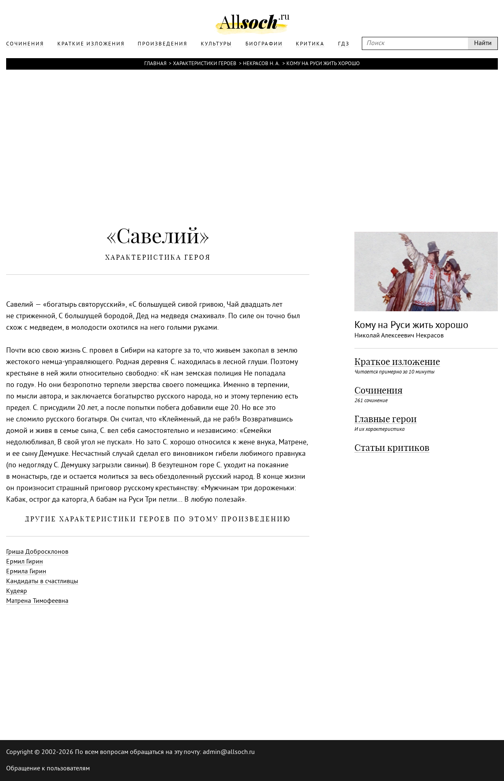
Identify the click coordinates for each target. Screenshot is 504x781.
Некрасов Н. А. (261, 64)
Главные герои (385, 419)
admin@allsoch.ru (229, 752)
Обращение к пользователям (48, 769)
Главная (155, 64)
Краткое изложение (397, 362)
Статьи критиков (391, 448)
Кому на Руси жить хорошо (323, 64)
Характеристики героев (204, 64)
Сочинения (378, 390)
